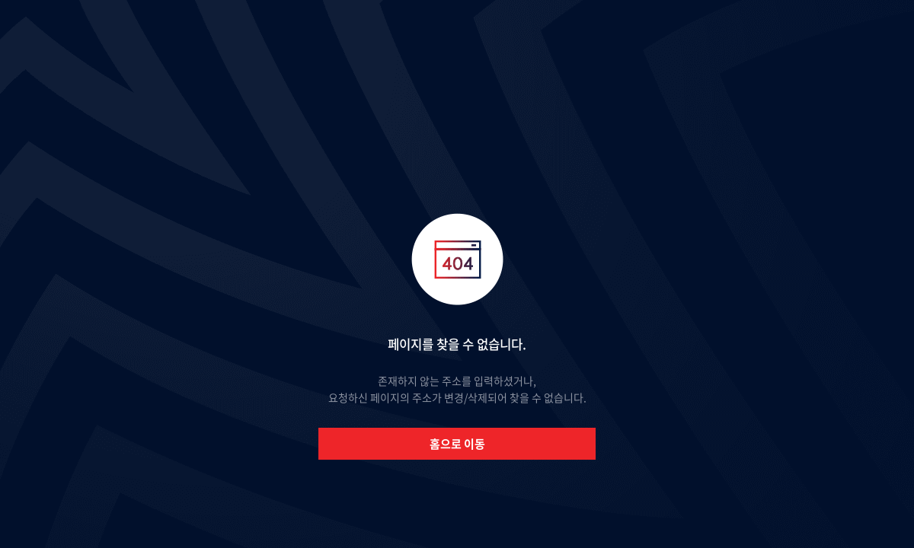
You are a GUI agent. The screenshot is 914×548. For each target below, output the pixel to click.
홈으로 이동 (457, 443)
